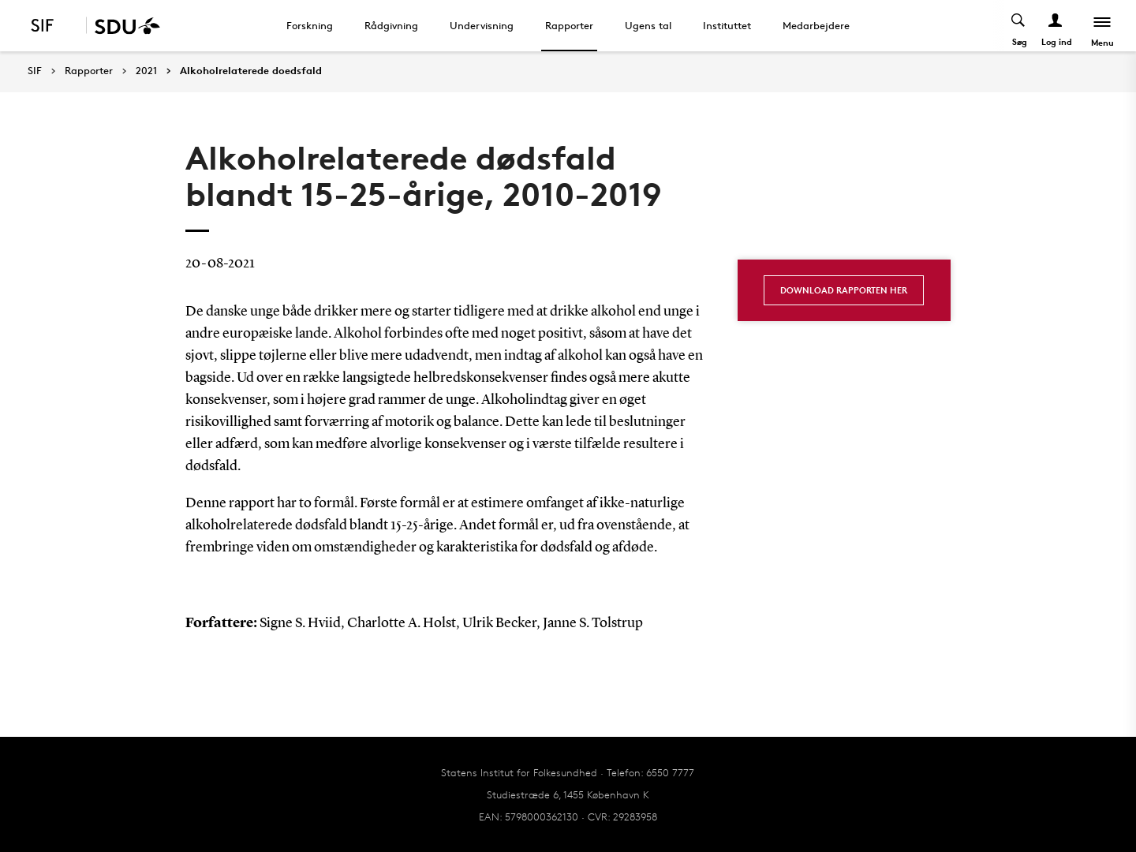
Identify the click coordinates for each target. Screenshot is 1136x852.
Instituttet (727, 25)
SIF (35, 70)
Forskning (309, 25)
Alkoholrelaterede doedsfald (251, 71)
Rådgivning (391, 25)
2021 (146, 71)
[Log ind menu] (1055, 25)
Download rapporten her (843, 290)
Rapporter (569, 25)
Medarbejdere (816, 25)
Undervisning (482, 25)
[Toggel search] (1018, 25)
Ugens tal (648, 25)
